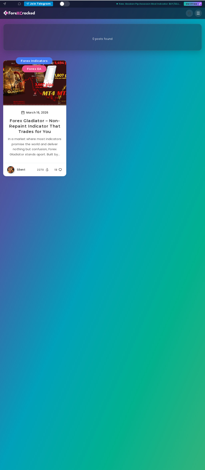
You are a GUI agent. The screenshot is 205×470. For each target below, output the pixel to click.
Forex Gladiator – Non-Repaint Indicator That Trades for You (34, 126)
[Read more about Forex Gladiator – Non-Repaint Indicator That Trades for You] (34, 82)
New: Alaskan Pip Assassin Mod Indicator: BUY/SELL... (149, 3)
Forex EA (34, 69)
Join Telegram (38, 3)
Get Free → (193, 3)
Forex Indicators (34, 61)
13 (58, 169)
